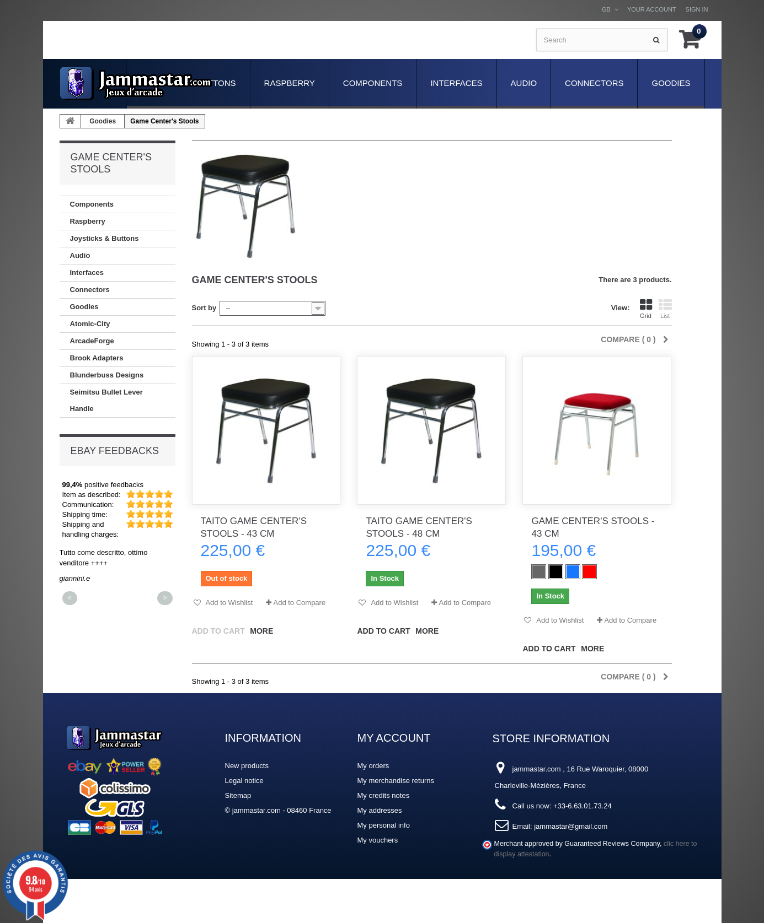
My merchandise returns (395, 780)
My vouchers (377, 840)
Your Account (651, 9)
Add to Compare (299, 602)
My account (394, 738)
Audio (524, 83)
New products (247, 766)
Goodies (670, 83)
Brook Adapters (97, 358)
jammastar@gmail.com (570, 826)
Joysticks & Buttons (104, 238)
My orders (373, 766)
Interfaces (456, 83)
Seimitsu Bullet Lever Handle (106, 400)
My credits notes (383, 795)
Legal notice (244, 780)
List (665, 309)
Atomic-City (90, 324)
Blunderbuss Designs (107, 375)
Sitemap (238, 795)
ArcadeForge (92, 341)
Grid (646, 309)
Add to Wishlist (228, 602)
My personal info (383, 825)
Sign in (697, 9)
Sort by (204, 308)
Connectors (594, 83)
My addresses (379, 810)
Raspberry (289, 83)
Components (373, 83)
